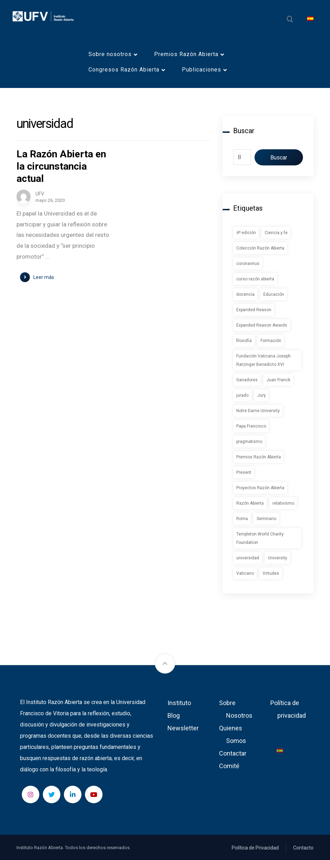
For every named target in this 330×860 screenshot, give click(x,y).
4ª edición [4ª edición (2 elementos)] (246, 232)
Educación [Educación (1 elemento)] (273, 294)
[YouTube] (94, 794)
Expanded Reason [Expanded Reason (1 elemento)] (253, 309)
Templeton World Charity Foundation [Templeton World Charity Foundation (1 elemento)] (260, 538)
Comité (229, 766)
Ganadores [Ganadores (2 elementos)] (247, 379)
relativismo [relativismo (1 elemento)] (283, 503)
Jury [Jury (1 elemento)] (261, 395)
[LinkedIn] (72, 794)
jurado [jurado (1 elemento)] (242, 395)
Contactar (232, 753)
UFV (39, 194)
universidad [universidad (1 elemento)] (247, 557)
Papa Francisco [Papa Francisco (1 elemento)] (251, 426)
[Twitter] (51, 794)
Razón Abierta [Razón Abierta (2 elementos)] (250, 503)
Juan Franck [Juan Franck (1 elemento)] (278, 379)
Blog (173, 715)
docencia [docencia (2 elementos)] (245, 294)
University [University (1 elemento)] (277, 557)
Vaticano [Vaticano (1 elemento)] (245, 573)
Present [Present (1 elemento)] (243, 472)
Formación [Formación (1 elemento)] (270, 340)
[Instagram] (30, 794)
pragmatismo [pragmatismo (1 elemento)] (249, 441)
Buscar (278, 157)
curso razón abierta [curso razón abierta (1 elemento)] (255, 279)
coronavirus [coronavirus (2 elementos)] (247, 263)
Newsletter (183, 728)
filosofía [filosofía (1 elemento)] (244, 340)
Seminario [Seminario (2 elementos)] (266, 518)
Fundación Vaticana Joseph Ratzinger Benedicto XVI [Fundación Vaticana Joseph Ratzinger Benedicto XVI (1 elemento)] (263, 360)
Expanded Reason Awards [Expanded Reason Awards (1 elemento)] (261, 325)
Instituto (179, 703)
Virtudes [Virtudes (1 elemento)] (271, 573)
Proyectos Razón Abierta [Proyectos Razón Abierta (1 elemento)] (260, 487)
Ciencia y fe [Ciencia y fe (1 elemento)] (276, 232)
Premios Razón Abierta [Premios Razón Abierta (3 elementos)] (258, 457)
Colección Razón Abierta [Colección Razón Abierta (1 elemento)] (260, 248)
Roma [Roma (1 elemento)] (242, 518)
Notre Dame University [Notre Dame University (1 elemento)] (258, 410)
